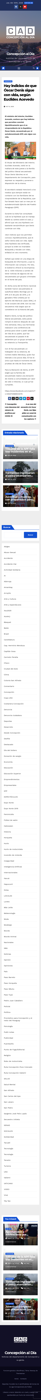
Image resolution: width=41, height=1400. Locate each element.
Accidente (8, 558)
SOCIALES (8, 1131)
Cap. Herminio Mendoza (14, 645)
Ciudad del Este (11, 669)
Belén (6, 628)
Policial (7, 1006)
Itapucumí (8, 884)
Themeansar (20, 1373)
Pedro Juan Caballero (13, 1001)
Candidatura (9, 640)
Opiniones (8, 966)
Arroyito (7, 593)
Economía (8, 762)
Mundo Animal (10, 937)
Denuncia (8, 710)
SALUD (7, 1079)
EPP (5, 791)
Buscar (7, 527)
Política (7, 1012)
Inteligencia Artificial (13, 867)
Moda (6, 919)
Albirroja (7, 581)
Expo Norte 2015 (11, 808)
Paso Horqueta (10, 983)
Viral (6, 1195)
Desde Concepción (12, 733)
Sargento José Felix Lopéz (15, 1114)
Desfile (7, 739)
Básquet (7, 622)
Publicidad (8, 1038)
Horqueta (8, 838)
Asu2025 (7, 611)
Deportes (8, 721)
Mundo (7, 931)
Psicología (8, 1026)
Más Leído (8, 907)
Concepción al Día (20, 54)
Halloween (8, 826)
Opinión (7, 960)
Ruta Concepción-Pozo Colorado (18, 1067)
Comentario (9, 686)
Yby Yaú (7, 1201)
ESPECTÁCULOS (11, 797)
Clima (6, 675)
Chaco (6, 663)
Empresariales (10, 785)
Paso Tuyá (8, 995)
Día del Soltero (10, 750)
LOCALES (8, 896)
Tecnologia (8, 1154)
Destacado (8, 744)
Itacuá (6, 878)
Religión (7, 1055)
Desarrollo (8, 727)
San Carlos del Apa (12, 1096)
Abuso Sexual (10, 552)
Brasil (6, 634)
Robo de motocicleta (13, 1061)
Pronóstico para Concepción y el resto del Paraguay (18, 1019)
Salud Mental (9, 1084)
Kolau (6, 890)
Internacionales (10, 872)
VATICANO (8, 1183)
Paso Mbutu (9, 989)
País (5, 971)
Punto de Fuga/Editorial (14, 1050)
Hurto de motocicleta (13, 849)
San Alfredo (9, 1090)
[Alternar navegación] (19, 68)
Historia (7, 832)
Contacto (23, 1379)
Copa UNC (8, 698)
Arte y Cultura (10, 599)
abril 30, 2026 (13, 1238)
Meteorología (9, 913)
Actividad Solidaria (12, 570)
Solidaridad (9, 1137)
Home (16, 1379)
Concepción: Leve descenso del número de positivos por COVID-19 (12, 410)
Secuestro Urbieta (12, 1119)
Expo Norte (9, 803)
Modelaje (8, 925)
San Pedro (8, 1108)
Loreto (7, 902)
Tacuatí (7, 1143)
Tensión (7, 1160)
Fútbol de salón (11, 820)
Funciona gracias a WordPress (13, 1370)
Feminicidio (9, 814)
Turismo (7, 1166)
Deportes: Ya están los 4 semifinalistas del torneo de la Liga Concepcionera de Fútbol (20, 1385)
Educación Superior (12, 774)
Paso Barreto (9, 977)
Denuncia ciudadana (13, 715)
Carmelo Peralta (11, 657)
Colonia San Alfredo (12, 680)
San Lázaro (9, 1102)
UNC (6, 1172)
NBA (6, 948)
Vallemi (7, 1178)
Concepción (8, 81)
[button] (34, 68)
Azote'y (7, 616)
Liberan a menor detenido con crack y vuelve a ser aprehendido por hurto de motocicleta (20, 1393)
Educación (8, 768)
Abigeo (7, 547)
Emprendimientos (11, 779)
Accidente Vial (10, 564)
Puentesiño (9, 1044)
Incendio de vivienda (13, 855)
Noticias (7, 954)
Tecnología (8, 1149)
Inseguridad (9, 861)
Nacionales (8, 942)
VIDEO (6, 1189)
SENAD (7, 1125)
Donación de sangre (12, 756)
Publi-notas (9, 1032)
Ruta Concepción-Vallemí (15, 1073)
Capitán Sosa (9, 651)
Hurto (6, 843)
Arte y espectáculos (12, 605)
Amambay (8, 587)
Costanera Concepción (14, 704)
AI (5, 576)
